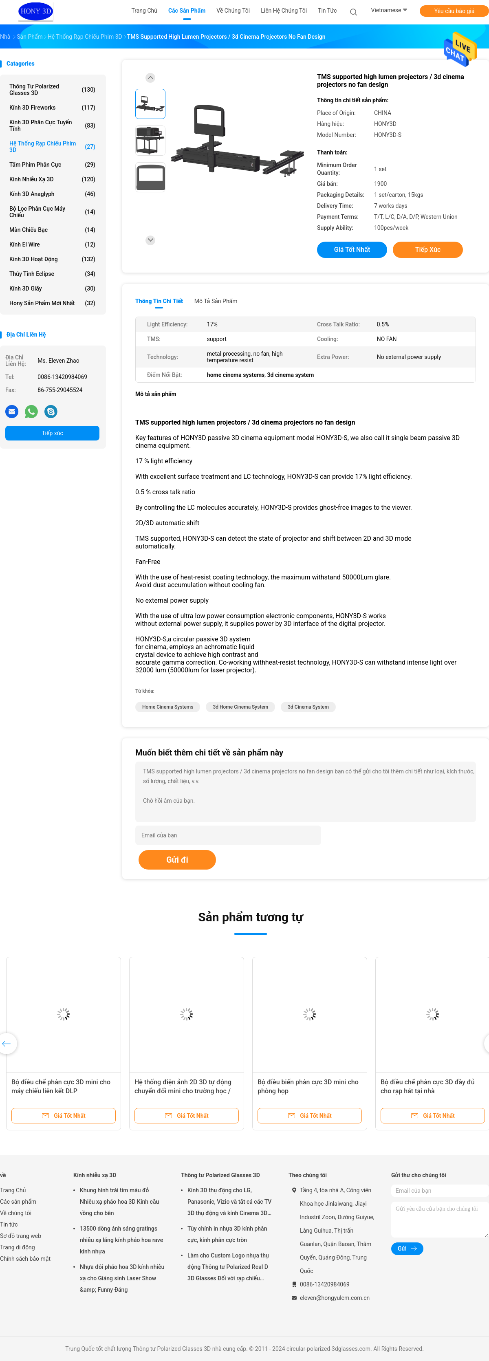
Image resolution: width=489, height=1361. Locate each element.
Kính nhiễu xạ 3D (52, 179)
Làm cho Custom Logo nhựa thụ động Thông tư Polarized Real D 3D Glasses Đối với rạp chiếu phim (228, 1268)
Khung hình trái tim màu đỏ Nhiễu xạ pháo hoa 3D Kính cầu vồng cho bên (119, 1201)
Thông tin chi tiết (159, 301)
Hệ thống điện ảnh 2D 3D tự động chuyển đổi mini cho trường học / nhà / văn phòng (182, 1091)
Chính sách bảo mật (25, 1258)
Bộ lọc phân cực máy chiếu (52, 211)
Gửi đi (177, 860)
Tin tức (9, 1224)
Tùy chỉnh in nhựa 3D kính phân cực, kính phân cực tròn (227, 1234)
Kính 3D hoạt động (52, 259)
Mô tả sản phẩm (216, 301)
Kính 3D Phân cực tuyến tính (52, 125)
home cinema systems (167, 707)
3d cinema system (308, 707)
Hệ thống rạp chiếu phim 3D (52, 146)
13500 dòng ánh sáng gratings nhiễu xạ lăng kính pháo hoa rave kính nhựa (121, 1240)
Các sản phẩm (18, 1201)
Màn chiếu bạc (52, 230)
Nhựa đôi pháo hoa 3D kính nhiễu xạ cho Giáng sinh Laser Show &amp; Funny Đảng (122, 1278)
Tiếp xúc (52, 433)
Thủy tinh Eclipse (52, 274)
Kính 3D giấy (52, 288)
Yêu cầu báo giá (454, 11)
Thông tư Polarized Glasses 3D (52, 89)
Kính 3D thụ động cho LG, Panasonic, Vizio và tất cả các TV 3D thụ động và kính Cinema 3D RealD (229, 1203)
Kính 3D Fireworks (52, 108)
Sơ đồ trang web (20, 1236)
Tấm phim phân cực (52, 165)
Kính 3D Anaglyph (52, 194)
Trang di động (17, 1247)
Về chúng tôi (15, 1213)
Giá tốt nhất (352, 249)
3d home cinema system (240, 707)
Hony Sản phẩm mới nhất (52, 303)
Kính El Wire (52, 244)
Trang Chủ (13, 1190)
